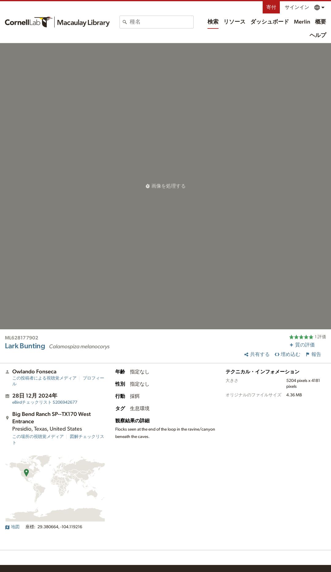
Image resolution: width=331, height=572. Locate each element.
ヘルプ (318, 35)
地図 (12, 527)
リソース (234, 22)
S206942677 (44, 402)
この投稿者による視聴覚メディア (44, 378)
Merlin (302, 22)
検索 (213, 22)
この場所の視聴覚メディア (38, 437)
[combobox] (161, 22)
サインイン (297, 7)
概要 (320, 22)
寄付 (271, 7)
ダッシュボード (269, 22)
